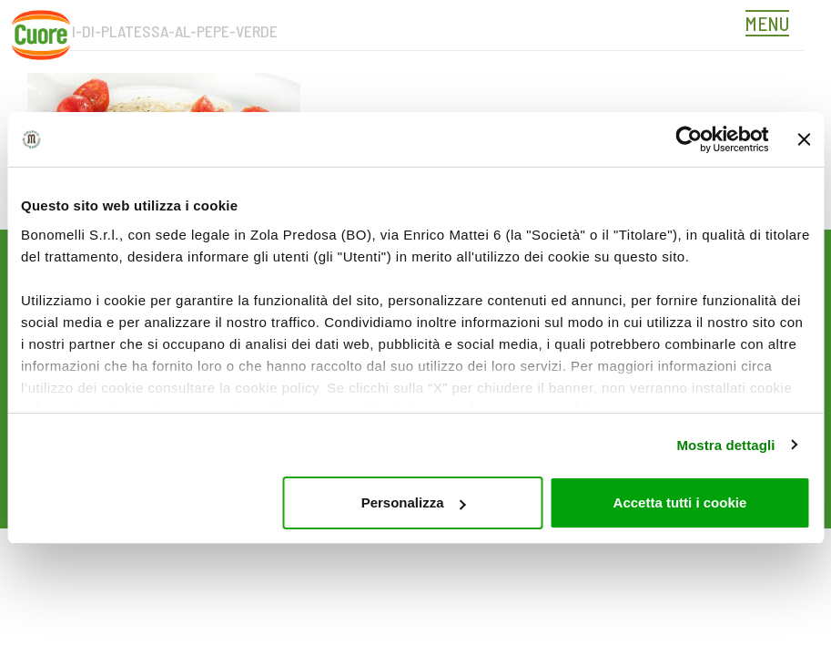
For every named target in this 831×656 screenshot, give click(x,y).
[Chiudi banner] (803, 139)
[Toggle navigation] (772, 25)
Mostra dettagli (725, 445)
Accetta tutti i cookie (680, 502)
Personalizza (413, 502)
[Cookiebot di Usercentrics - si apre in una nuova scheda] (689, 139)
